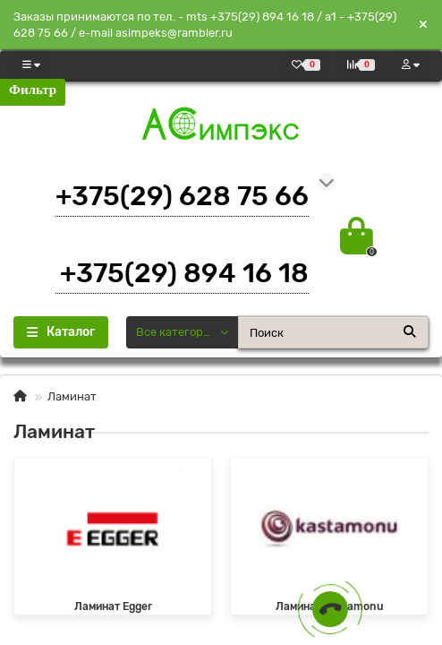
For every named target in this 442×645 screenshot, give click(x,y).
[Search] (333, 332)
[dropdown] (31, 65)
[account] (411, 65)
